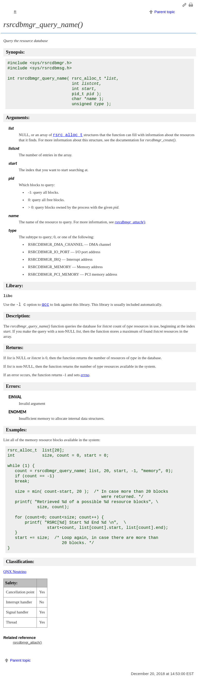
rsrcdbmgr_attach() (27, 642)
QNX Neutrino (15, 572)
